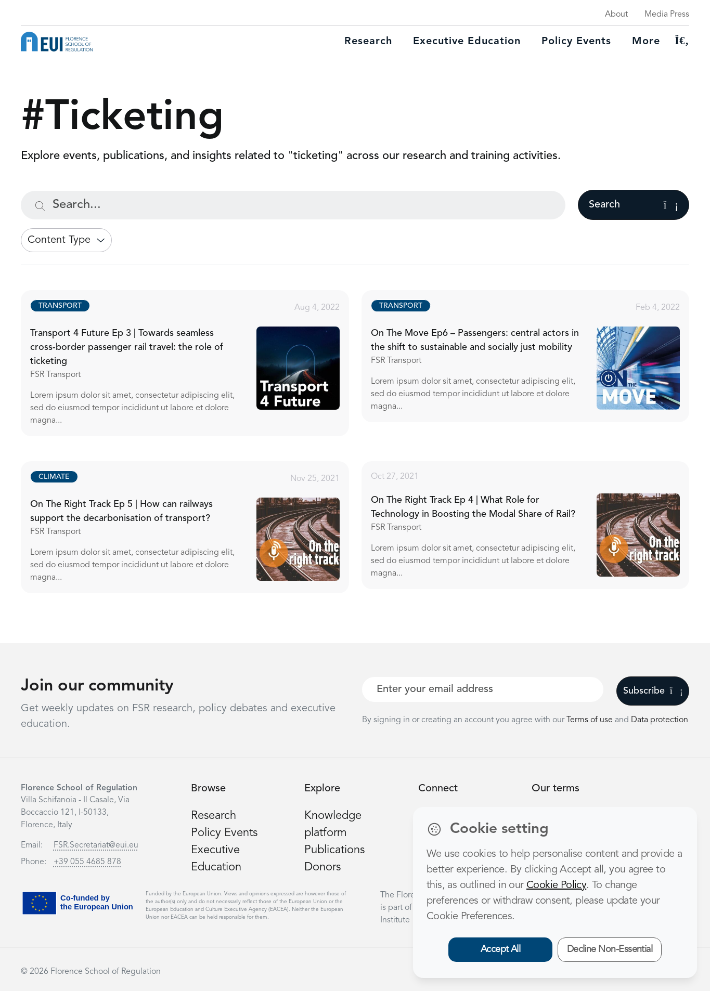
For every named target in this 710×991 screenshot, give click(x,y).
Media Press (666, 14)
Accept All (501, 949)
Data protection (659, 720)
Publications (334, 850)
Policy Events (576, 41)
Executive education (467, 41)
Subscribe (653, 691)
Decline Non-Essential (610, 949)
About (616, 14)
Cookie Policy (556, 885)
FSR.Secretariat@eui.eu (96, 845)
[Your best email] (483, 689)
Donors (322, 867)
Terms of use (590, 720)
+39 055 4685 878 (87, 862)
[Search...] (293, 205)
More (646, 41)
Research (368, 41)
